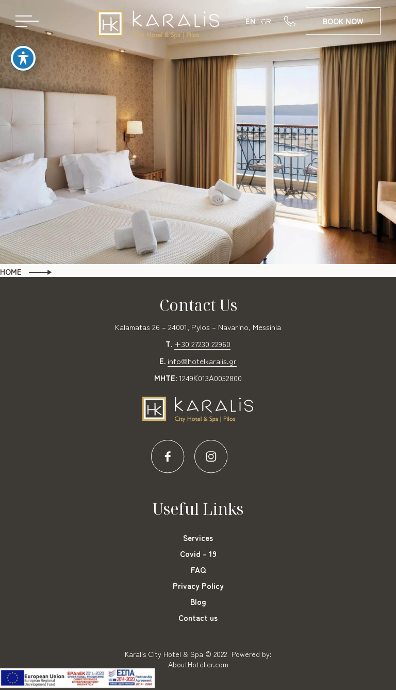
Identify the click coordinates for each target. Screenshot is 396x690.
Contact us (198, 617)
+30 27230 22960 (202, 343)
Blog (198, 601)
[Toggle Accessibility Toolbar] (23, 49)
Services (198, 537)
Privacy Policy (198, 585)
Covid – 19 (198, 553)
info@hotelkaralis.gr (202, 360)
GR (266, 20)
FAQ (198, 569)
